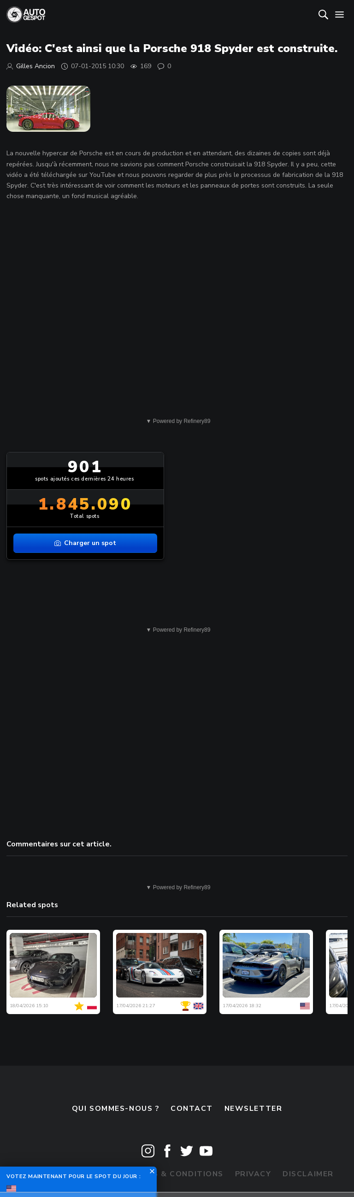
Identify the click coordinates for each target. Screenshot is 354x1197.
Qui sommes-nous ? (115, 1108)
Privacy (253, 1174)
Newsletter (253, 1108)
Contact (192, 1108)
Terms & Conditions (177, 1174)
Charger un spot (85, 543)
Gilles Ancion (35, 66)
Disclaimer (308, 1174)
